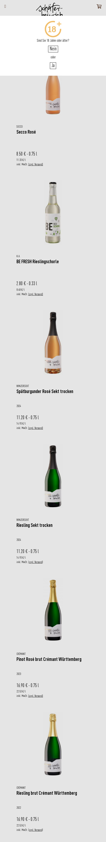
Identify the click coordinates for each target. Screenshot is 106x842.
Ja (53, 65)
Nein (53, 49)
